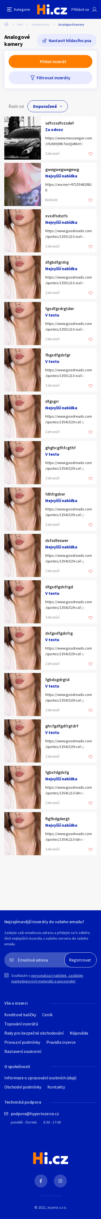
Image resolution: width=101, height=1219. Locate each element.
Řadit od (16, 106)
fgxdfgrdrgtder (59, 308)
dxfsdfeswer (56, 540)
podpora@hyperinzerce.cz (35, 1113)
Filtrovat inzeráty (53, 77)
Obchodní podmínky (22, 1087)
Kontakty (56, 1087)
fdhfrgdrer (55, 494)
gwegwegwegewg (62, 169)
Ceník (47, 1014)
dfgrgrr (52, 401)
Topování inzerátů (21, 1023)
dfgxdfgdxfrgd (59, 586)
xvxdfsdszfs (56, 215)
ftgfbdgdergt (57, 818)
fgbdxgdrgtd (57, 679)
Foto (20, 24)
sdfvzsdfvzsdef (59, 123)
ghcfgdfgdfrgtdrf (61, 726)
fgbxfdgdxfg (57, 772)
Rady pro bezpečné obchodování (34, 1033)
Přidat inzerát (53, 61)
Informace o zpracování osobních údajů (40, 1077)
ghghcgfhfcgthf (60, 447)
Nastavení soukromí (22, 1051)
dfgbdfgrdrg (57, 262)
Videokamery (41, 24)
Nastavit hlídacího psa (70, 40)
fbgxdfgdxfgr (58, 355)
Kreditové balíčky (20, 1014)
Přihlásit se (80, 9)
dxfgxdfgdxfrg (59, 633)
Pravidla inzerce (61, 1042)
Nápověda (79, 1033)
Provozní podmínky (22, 1042)
